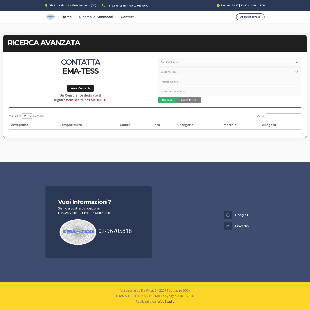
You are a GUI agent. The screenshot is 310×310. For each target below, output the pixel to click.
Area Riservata (250, 16)
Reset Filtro (189, 100)
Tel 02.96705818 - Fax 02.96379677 (127, 5)
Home (66, 17)
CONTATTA (80, 62)
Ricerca (167, 100)
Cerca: (279, 116)
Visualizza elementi (26, 116)
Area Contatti (80, 88)
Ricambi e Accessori (96, 17)
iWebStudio (166, 301)
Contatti (127, 17)
